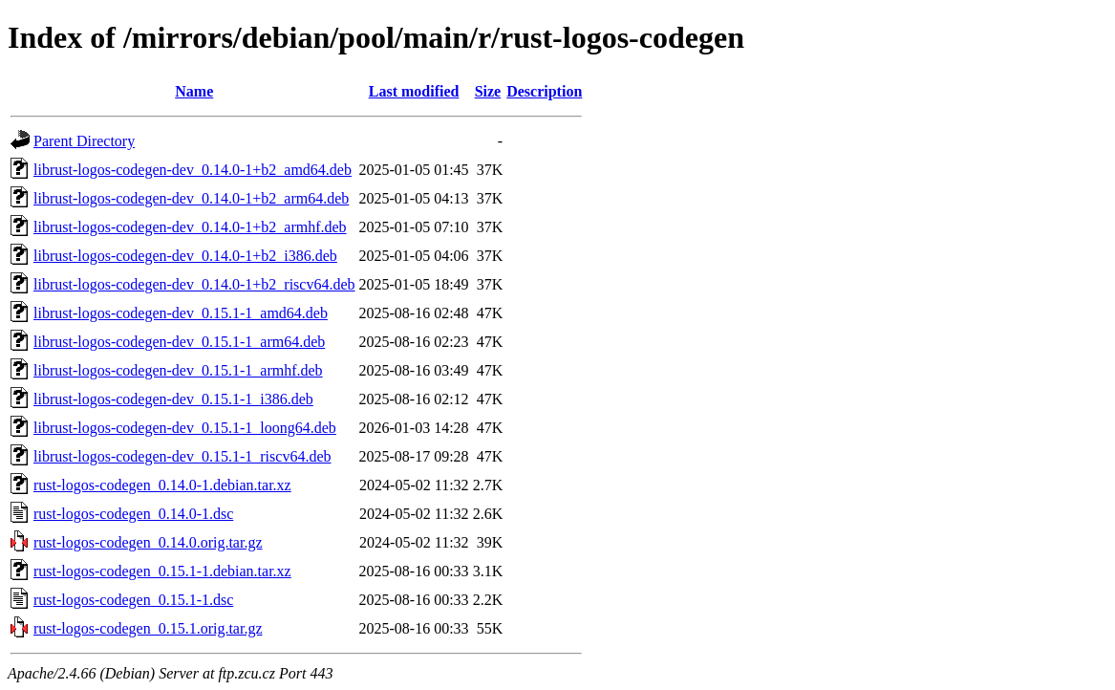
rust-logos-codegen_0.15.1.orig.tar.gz (148, 628)
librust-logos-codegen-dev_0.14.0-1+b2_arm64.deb (191, 198)
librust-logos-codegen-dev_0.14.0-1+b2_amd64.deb (192, 170)
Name (194, 91)
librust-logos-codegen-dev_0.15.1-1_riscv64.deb (182, 456)
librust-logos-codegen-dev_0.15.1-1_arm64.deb (179, 342)
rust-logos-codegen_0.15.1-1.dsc (133, 600)
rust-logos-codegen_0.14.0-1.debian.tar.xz (162, 485)
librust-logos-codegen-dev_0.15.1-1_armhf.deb (178, 370)
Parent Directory (84, 141)
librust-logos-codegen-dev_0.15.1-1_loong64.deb (184, 428)
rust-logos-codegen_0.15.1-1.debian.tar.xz (162, 571)
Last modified (414, 91)
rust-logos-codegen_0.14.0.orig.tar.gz (148, 542)
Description (544, 91)
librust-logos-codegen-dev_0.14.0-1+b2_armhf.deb (190, 227)
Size (488, 91)
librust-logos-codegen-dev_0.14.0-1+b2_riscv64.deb (194, 284)
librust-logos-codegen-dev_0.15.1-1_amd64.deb (180, 313)
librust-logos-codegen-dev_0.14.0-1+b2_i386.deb (185, 256)
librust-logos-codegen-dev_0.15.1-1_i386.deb (173, 399)
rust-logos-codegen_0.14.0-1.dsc (133, 514)
